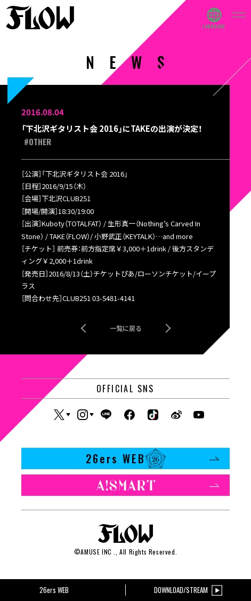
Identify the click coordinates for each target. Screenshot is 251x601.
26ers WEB (153, 458)
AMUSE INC (95, 551)
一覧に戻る (126, 328)
